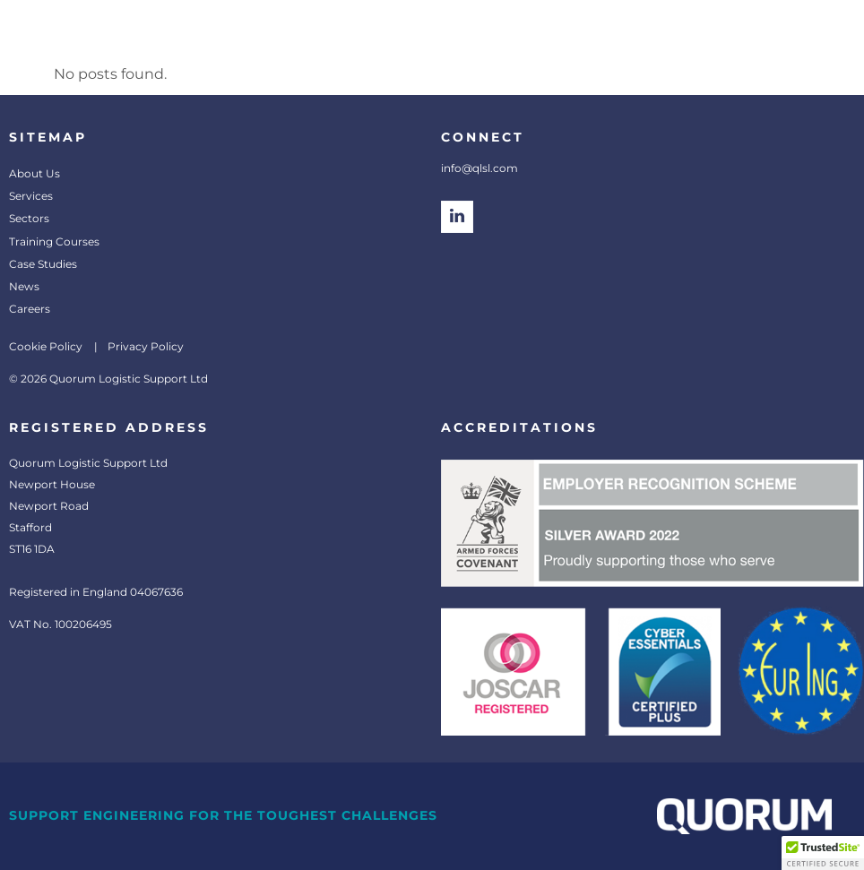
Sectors (29, 218)
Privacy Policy (146, 346)
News (24, 286)
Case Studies (43, 264)
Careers (29, 308)
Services (31, 195)
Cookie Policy (45, 346)
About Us (34, 173)
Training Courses (54, 241)
